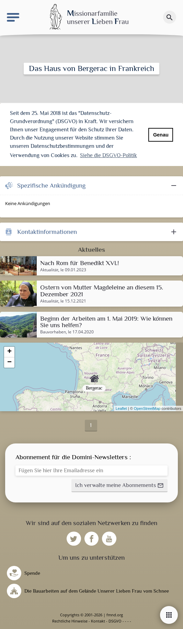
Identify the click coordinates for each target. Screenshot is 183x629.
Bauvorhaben (53, 332)
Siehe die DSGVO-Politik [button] (108, 155)
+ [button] (9, 352)
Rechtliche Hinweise (70, 621)
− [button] (9, 362)
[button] (119, 485)
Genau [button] (161, 135)
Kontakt (98, 621)
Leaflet (121, 408)
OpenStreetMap (147, 408)
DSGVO (115, 621)
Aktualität (49, 270)
